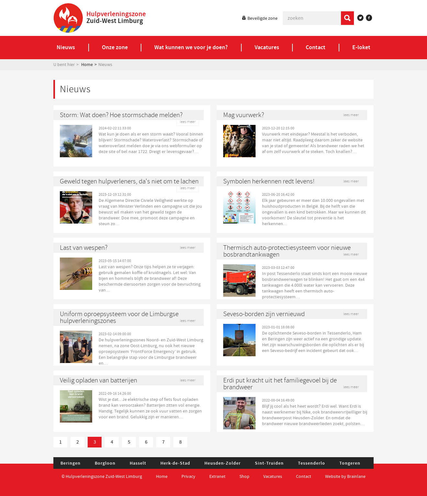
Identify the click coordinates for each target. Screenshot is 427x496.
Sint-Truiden (269, 463)
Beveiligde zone (262, 18)
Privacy (188, 476)
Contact (304, 476)
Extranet (217, 476)
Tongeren (349, 463)
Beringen (70, 463)
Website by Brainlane (345, 476)
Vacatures (272, 476)
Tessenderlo (311, 463)
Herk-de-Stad (175, 463)
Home (87, 64)
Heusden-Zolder (222, 463)
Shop (244, 476)
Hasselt (138, 463)
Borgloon (105, 463)
